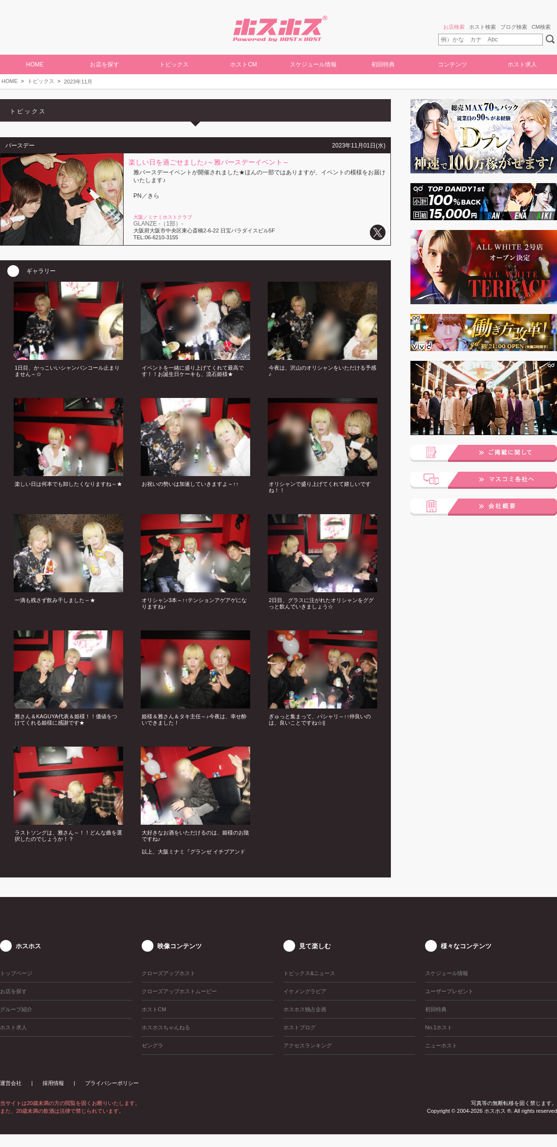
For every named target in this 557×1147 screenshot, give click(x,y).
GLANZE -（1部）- (158, 223)
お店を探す (104, 64)
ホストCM (243, 64)
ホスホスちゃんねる (166, 1027)
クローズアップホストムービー (179, 991)
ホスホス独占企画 (304, 1009)
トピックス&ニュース (309, 973)
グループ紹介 (16, 1009)
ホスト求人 (522, 64)
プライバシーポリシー (112, 1083)
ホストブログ (299, 1027)
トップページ (16, 973)
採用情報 (53, 1083)
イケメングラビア (304, 991)
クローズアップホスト (168, 973)
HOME (34, 64)
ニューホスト (441, 1045)
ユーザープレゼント (449, 991)
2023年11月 (78, 81)
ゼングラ (152, 1045)
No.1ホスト (438, 1027)
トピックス (40, 81)
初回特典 (383, 64)
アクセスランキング (307, 1045)
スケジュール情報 (313, 64)
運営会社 (10, 1083)
